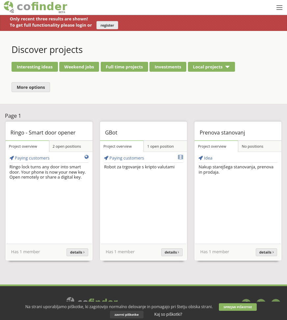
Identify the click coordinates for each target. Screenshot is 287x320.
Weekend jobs (79, 67)
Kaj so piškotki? (168, 314)
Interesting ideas (35, 67)
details (77, 252)
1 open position (160, 146)
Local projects (207, 67)
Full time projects (124, 67)
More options (31, 87)
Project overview (23, 146)
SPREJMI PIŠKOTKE (237, 307)
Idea (205, 158)
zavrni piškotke (127, 314)
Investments (168, 67)
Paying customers (30, 158)
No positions (252, 146)
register (107, 25)
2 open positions (67, 146)
